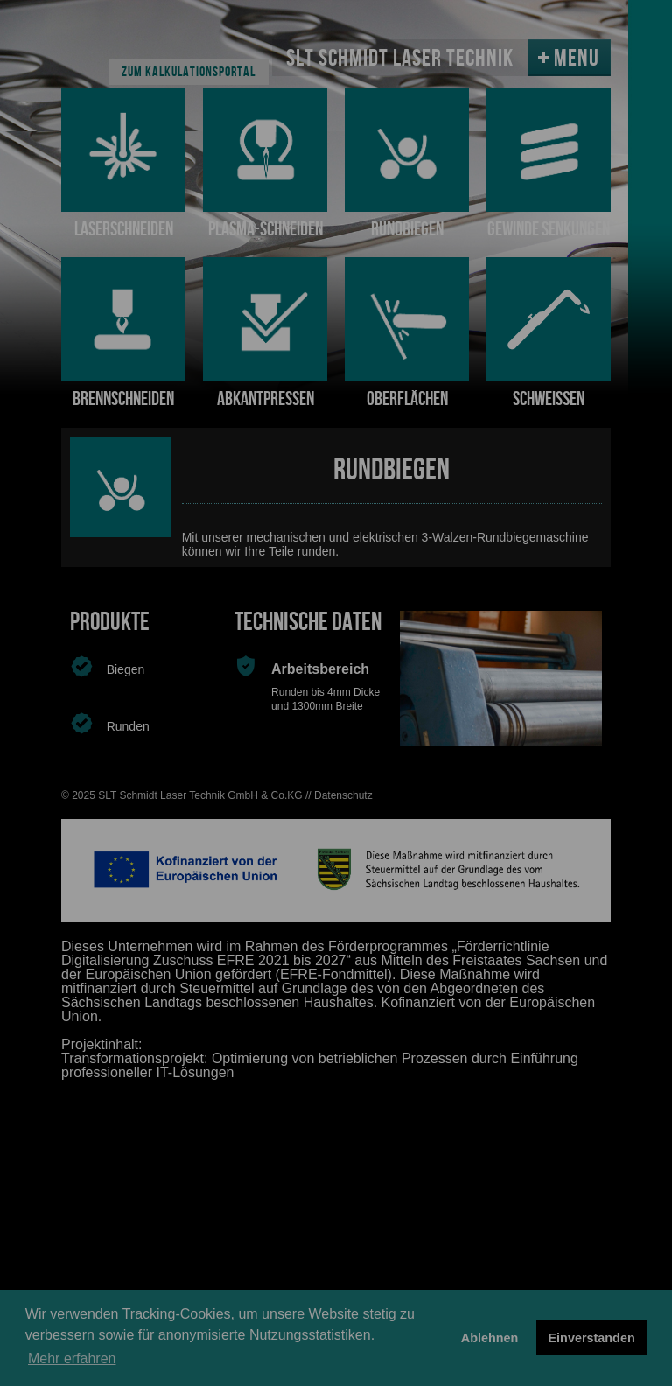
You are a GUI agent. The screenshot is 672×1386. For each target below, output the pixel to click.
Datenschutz (343, 795)
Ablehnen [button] (490, 1338)
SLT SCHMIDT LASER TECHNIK (400, 59)
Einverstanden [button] (592, 1338)
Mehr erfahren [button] (72, 1358)
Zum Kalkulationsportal (189, 72)
